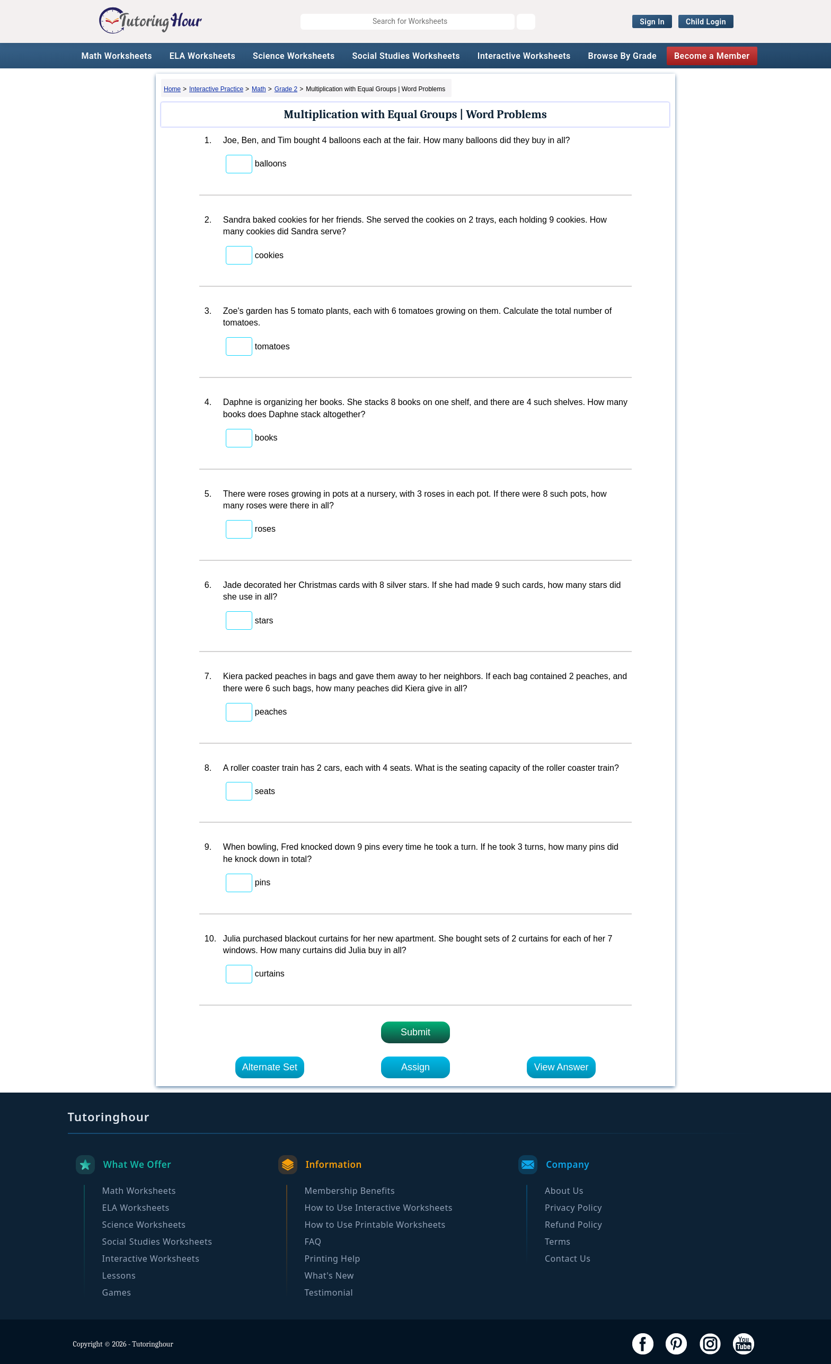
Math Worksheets (116, 56)
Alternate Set (269, 1067)
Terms (558, 1241)
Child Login (706, 21)
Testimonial (329, 1292)
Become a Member (712, 56)
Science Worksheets (294, 56)
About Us (564, 1190)
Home (172, 89)
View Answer (561, 1067)
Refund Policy (573, 1224)
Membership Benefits (350, 1190)
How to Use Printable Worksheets (375, 1224)
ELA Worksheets (203, 56)
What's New (329, 1275)
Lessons (119, 1275)
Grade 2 (286, 89)
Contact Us (567, 1258)
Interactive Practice (216, 89)
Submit (415, 1032)
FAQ (313, 1241)
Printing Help (332, 1258)
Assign (415, 1067)
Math (259, 89)
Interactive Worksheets (524, 56)
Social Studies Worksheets (406, 56)
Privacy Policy (573, 1207)
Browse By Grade (622, 56)
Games (116, 1292)
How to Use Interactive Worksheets (379, 1207)
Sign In (652, 21)
